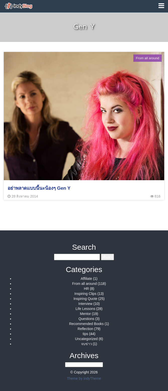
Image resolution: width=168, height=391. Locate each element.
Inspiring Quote (85, 299)
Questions (86, 319)
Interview (85, 304)
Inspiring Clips (85, 294)
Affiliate (86, 279)
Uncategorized (86, 339)
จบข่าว (86, 344)
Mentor (85, 314)
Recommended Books (86, 324)
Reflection (85, 329)
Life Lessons (85, 309)
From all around (84, 284)
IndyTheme (92, 378)
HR (86, 289)
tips (85, 334)
